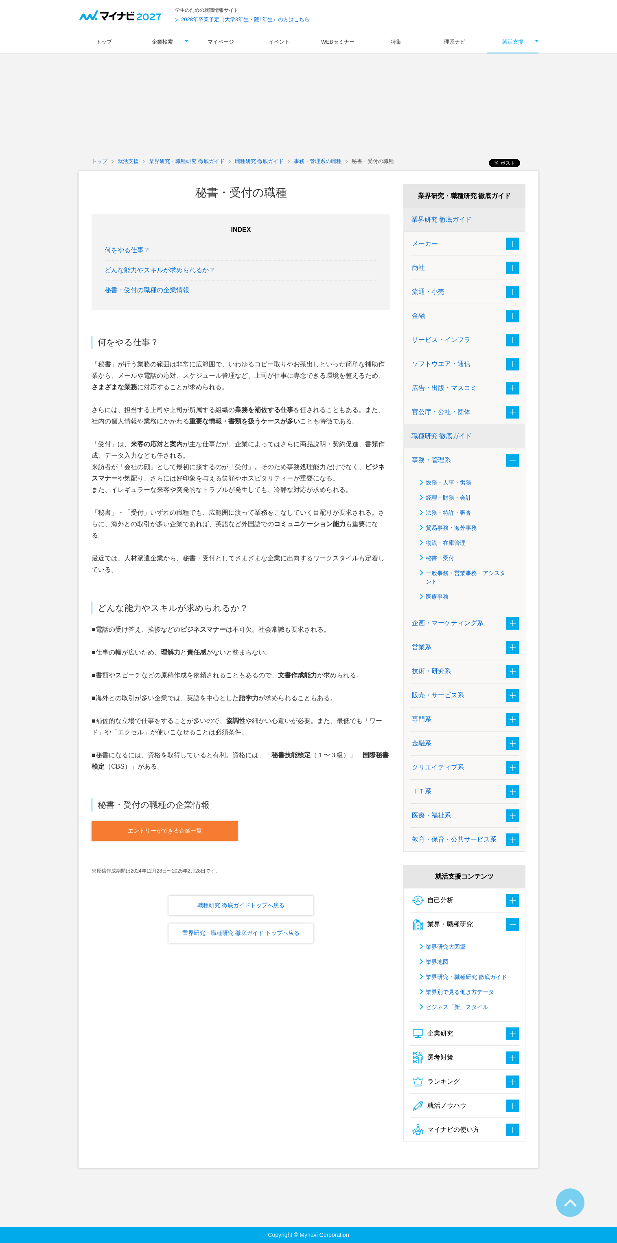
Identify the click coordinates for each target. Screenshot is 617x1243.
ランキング (436, 1082)
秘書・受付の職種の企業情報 (147, 290)
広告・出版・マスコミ (444, 387)
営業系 (421, 647)
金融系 (421, 743)
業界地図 (437, 962)
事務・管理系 (431, 459)
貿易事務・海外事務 (451, 528)
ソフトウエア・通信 (441, 363)
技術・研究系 (431, 671)
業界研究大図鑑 (446, 946)
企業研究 (432, 1033)
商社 (418, 267)
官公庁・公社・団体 (441, 411)
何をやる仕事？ (127, 250)
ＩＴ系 (421, 791)
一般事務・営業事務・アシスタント (465, 577)
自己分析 (432, 900)
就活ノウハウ (439, 1106)
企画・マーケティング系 (448, 622)
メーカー (425, 243)
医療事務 (437, 596)
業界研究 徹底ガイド (441, 219)
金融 (418, 315)
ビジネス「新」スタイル (457, 1007)
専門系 (421, 719)
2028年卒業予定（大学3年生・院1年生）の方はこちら (245, 19)
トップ (99, 161)
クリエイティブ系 (438, 767)
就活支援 (128, 161)
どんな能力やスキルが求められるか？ (160, 270)
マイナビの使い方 (445, 1130)
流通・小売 (428, 291)
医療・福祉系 (431, 815)
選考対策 (432, 1057)
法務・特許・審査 (448, 512)
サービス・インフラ (441, 339)
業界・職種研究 (442, 924)
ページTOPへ (570, 1202)
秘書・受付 (440, 558)
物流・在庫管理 (446, 543)
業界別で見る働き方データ (460, 992)
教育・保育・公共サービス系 (454, 839)
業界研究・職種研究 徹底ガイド (187, 161)
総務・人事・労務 (448, 482)
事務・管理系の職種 (317, 161)
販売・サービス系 (438, 695)
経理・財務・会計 (448, 497)
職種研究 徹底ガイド (259, 161)
